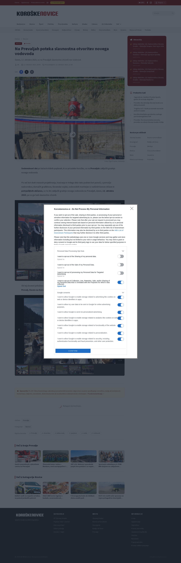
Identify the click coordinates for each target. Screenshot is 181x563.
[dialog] (90, 281)
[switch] (121, 256)
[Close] (132, 209)
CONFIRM (73, 351)
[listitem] (90, 251)
